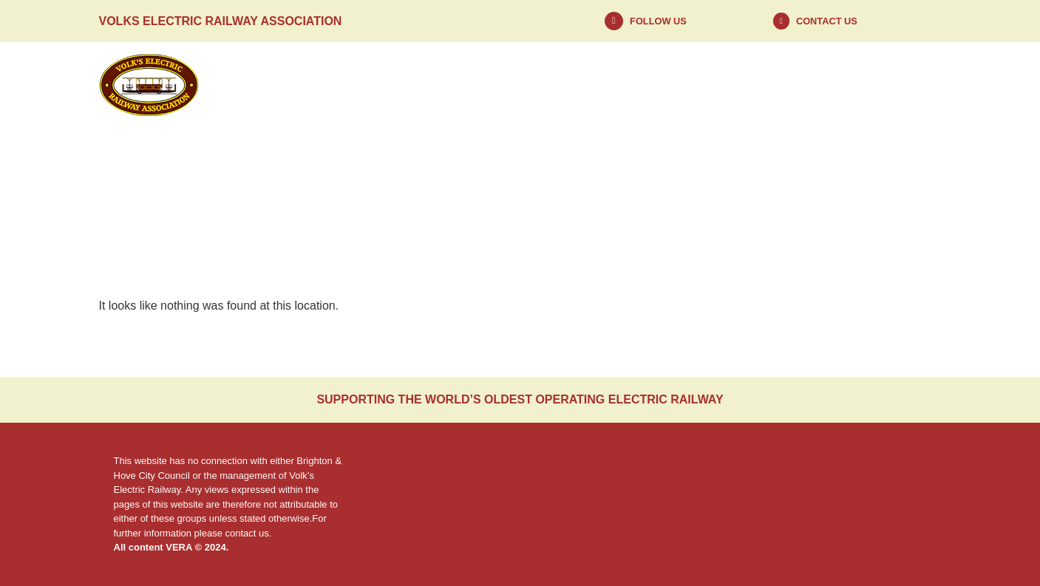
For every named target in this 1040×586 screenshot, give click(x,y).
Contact (866, 84)
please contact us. (233, 533)
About (596, 84)
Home (330, 84)
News (461, 84)
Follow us (658, 21)
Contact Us (826, 21)
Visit (727, 84)
